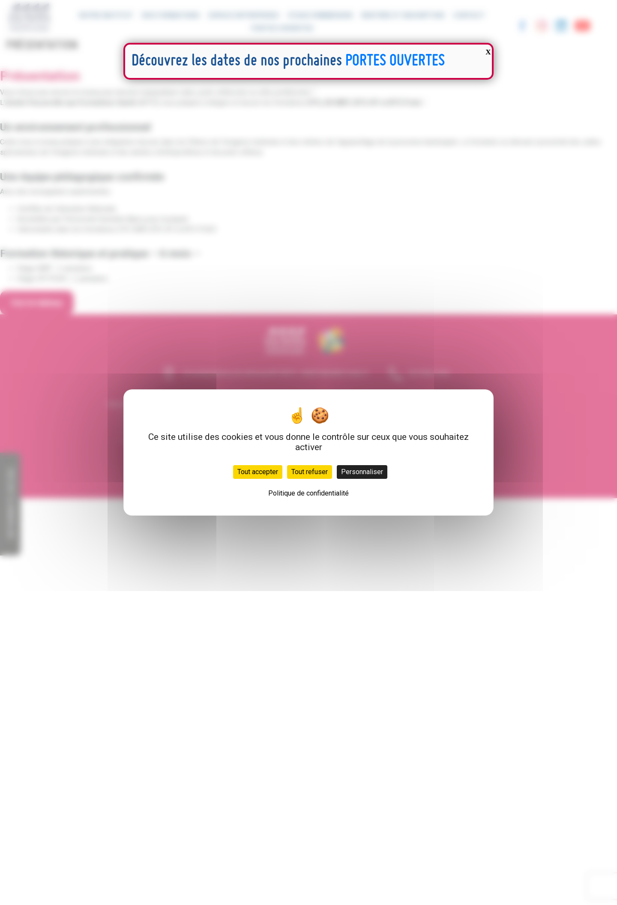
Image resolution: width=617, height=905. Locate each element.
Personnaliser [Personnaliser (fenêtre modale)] (362, 472)
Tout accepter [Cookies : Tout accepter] (257, 472)
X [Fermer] (488, 52)
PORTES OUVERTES (395, 61)
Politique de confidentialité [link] (308, 493)
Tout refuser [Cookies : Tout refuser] (309, 472)
